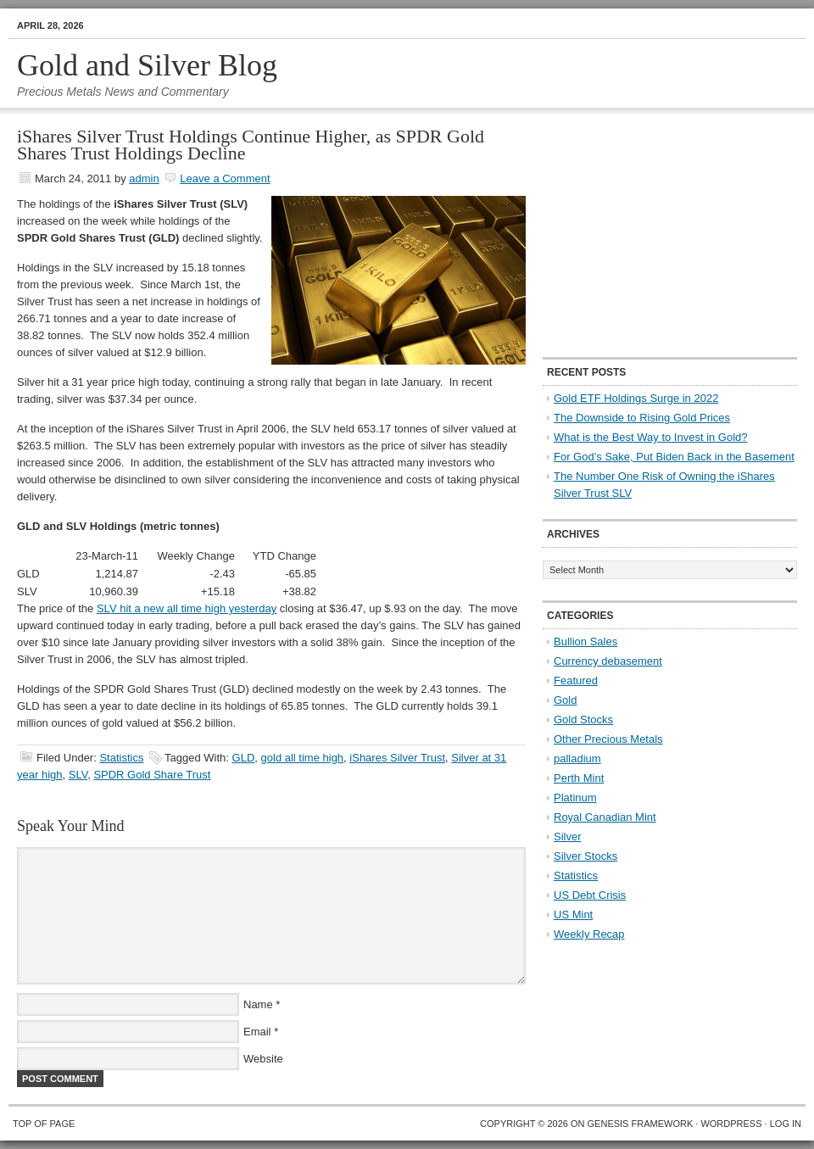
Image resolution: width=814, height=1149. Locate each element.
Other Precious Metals (608, 739)
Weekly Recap (589, 934)
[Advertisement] (649, 234)
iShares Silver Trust (397, 757)
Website (263, 1058)
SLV (78, 774)
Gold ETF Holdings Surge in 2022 (636, 398)
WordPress (730, 1123)
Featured (576, 680)
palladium (577, 758)
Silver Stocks (585, 856)
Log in (785, 1123)
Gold (565, 700)
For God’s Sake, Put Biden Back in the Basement (674, 456)
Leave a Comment (225, 178)
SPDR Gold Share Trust (151, 774)
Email (257, 1031)
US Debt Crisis (590, 895)
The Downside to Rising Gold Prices (642, 417)
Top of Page (44, 1123)
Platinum (575, 797)
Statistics (121, 757)
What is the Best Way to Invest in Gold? (651, 437)
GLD (243, 757)
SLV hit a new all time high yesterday (186, 608)
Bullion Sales (585, 641)
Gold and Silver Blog (147, 65)
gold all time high (302, 757)
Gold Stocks (583, 719)
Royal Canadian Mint (605, 817)
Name (258, 1004)
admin (144, 178)
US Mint (573, 914)
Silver (568, 836)
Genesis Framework (641, 1123)
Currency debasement (608, 661)
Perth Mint (579, 778)
